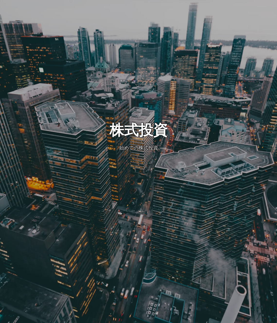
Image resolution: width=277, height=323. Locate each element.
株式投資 (138, 130)
